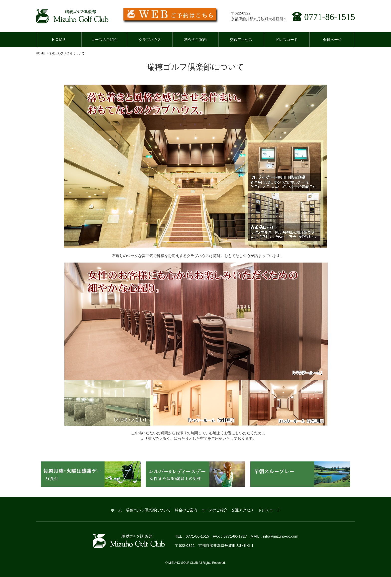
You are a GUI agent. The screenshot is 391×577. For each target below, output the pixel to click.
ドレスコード (286, 39)
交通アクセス (241, 39)
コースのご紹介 (104, 39)
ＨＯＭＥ (58, 39)
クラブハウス (150, 39)
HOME (40, 53)
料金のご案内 (195, 39)
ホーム (116, 510)
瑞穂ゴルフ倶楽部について (148, 510)
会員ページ (332, 39)
